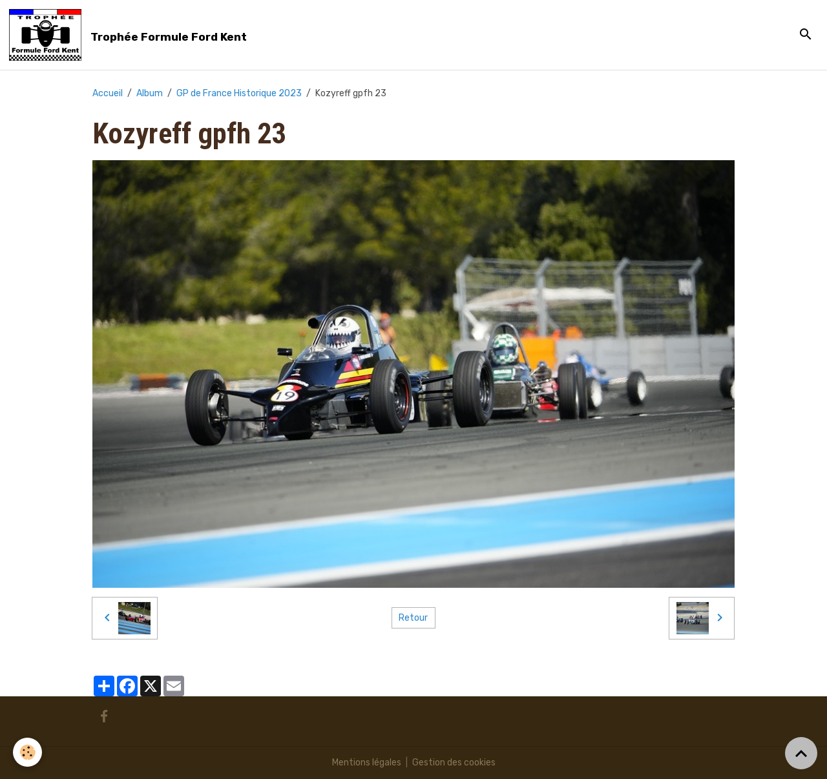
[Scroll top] (801, 753)
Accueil (107, 93)
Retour (413, 617)
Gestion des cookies (454, 762)
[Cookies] (27, 752)
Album (149, 93)
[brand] (130, 35)
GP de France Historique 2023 (239, 93)
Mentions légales (366, 762)
